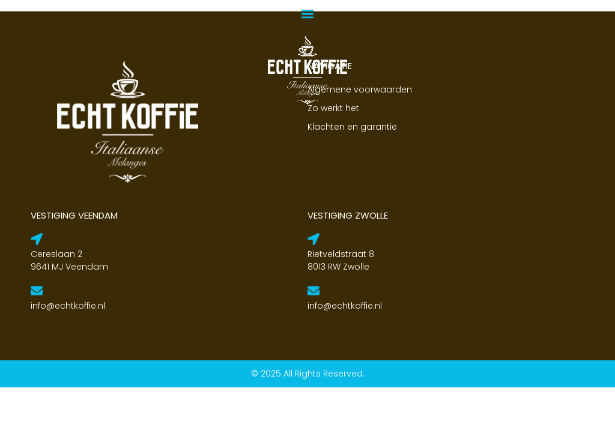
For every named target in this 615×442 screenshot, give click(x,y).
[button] (308, 13)
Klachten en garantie (352, 181)
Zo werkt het (333, 163)
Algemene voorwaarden (360, 144)
